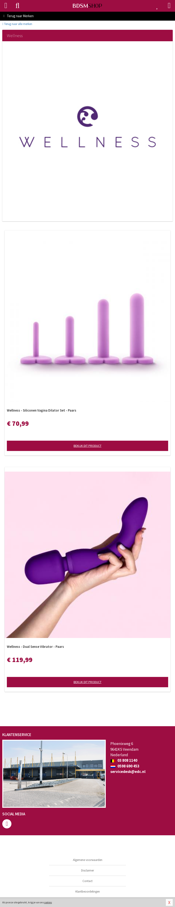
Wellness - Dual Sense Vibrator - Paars (35, 646)
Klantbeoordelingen (87, 891)
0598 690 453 (124, 766)
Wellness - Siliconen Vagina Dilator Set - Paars (41, 410)
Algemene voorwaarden (87, 860)
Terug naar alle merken (17, 24)
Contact (87, 881)
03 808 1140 (123, 760)
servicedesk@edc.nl (128, 771)
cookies (48, 902)
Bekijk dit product (87, 446)
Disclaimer (87, 870)
